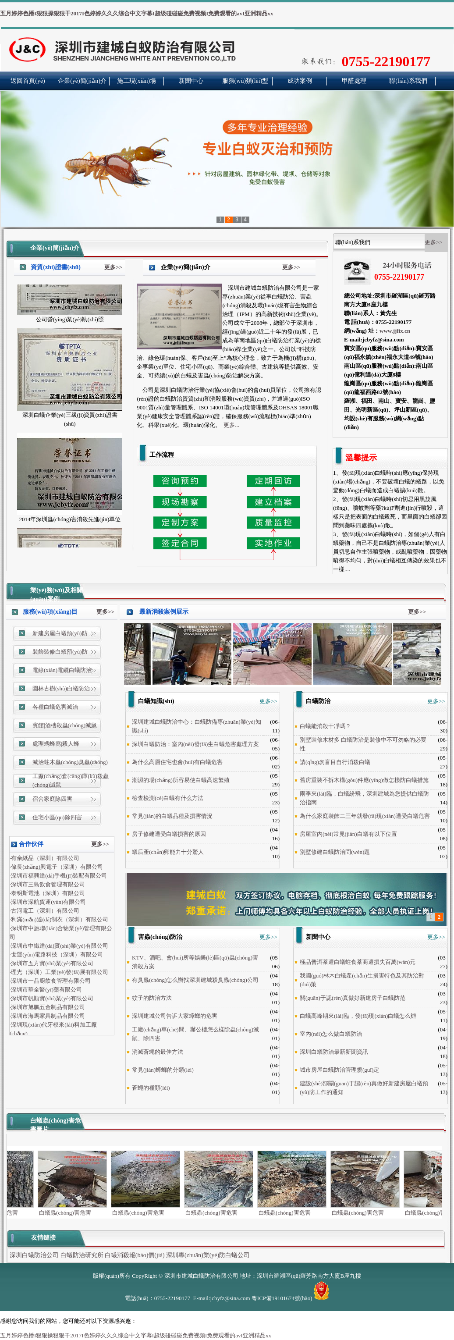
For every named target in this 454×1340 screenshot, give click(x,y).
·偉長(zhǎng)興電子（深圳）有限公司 (56, 868)
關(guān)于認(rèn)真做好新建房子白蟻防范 (352, 998)
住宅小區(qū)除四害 (57, 817)
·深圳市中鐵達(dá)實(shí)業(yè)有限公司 (59, 947)
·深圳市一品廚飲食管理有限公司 (50, 982)
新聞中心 (191, 81)
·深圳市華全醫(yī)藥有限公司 (46, 991)
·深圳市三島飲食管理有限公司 (47, 886)
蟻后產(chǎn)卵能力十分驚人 (168, 852)
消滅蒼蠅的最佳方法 (157, 1052)
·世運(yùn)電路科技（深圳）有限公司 (56, 956)
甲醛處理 (354, 81)
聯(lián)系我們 (408, 81)
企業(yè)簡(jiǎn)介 (82, 81)
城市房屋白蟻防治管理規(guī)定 (339, 1069)
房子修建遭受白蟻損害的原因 (169, 834)
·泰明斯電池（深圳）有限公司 (47, 895)
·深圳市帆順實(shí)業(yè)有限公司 (51, 1000)
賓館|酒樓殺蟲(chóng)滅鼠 (64, 725)
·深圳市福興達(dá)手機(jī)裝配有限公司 (58, 877)
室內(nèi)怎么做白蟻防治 (331, 1034)
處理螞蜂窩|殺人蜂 (55, 743)
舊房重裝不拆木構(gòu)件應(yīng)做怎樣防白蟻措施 (364, 780)
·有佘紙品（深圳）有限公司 (44, 860)
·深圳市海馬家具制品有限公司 (47, 1017)
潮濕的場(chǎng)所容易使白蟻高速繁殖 (181, 780)
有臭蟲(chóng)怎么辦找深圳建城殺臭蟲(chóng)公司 (195, 980)
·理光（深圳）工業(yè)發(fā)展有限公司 (59, 973)
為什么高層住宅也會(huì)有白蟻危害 (177, 762)
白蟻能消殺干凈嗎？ (325, 726)
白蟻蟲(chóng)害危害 (77, 1209)
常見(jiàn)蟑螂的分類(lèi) (163, 1069)
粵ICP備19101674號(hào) (282, 1298)
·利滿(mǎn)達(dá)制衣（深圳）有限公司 (59, 921)
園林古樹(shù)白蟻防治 (61, 688)
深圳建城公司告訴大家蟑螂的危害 (174, 1016)
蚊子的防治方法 (152, 998)
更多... (231, 425)
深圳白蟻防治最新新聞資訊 (334, 1052)
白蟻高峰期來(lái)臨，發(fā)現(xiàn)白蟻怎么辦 (358, 1016)
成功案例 (299, 81)
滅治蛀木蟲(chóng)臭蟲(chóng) (70, 762)
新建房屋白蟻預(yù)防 (60, 633)
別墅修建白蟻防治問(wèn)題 (335, 852)
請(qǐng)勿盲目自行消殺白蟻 (335, 762)
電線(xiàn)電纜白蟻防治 (62, 670)
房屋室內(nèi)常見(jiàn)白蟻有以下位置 (348, 834)
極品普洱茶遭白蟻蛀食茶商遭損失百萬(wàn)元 (357, 962)
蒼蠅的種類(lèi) (151, 1087)
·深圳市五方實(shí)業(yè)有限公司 (51, 965)
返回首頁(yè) (28, 81)
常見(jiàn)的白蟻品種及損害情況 (172, 816)
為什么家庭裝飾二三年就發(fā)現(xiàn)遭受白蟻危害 (365, 816)
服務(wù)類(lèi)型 (245, 81)
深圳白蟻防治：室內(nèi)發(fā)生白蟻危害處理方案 (195, 744)
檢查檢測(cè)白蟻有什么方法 (167, 798)
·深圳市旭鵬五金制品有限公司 (47, 1009)
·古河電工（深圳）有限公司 (44, 912)
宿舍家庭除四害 (52, 799)
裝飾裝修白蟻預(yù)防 (60, 651)
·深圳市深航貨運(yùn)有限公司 (48, 903)
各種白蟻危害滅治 (55, 707)
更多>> (113, 267)
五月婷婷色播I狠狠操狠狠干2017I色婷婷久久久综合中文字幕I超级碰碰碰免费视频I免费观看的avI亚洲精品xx (136, 13)
